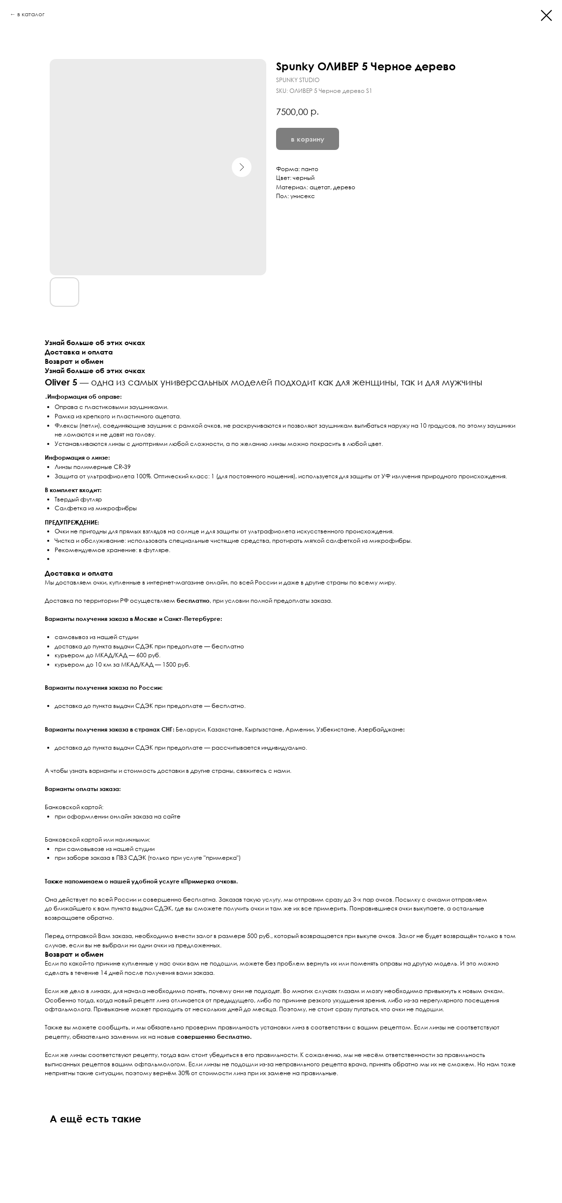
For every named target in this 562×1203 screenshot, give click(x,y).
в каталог (30, 14)
